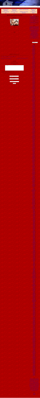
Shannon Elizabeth (33, 344)
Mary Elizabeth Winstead (34, 277)
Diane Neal (33, 142)
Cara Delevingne (33, 108)
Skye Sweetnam (34, 348)
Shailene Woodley (33, 342)
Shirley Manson (34, 346)
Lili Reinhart (34, 261)
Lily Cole (34, 262)
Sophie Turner (34, 354)
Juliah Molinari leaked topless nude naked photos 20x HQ (34, 29)
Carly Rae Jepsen (33, 110)
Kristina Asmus (34, 247)
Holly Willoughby (33, 185)
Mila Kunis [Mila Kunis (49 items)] (36, 386)
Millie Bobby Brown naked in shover (34, 32)
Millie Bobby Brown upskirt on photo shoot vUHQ (34, 34)
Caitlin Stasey (34, 102)
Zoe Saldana (34, 374)
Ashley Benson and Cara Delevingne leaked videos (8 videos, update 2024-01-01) (34, 17)
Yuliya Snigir (34, 371)
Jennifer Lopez (33, 203)
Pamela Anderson (33, 311)
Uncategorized (34, 366)
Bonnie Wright (33, 96)
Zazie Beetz (34, 372)
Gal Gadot (33, 170)
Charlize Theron (33, 118)
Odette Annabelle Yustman (34, 307)
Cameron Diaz (33, 103)
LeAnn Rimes (34, 257)
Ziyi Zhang (34, 373)
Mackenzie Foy (34, 269)
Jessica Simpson (33, 208)
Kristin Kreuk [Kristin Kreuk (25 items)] (36, 385)
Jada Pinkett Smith (33, 191)
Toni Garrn (34, 364)
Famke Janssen (33, 167)
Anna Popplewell (33, 78)
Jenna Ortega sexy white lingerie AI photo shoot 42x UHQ (34, 26)
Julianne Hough (34, 220)
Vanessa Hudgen (33, 367)
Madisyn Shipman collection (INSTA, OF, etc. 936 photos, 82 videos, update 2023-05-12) (34, 22)
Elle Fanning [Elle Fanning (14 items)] (37, 380)
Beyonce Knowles (33, 93)
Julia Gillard (34, 217)
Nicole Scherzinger (33, 304)
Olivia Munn (34, 309)
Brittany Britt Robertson (34, 100)
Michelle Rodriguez (34, 285)
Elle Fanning (33, 151)
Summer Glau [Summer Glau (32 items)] (35, 389)
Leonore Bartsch (34, 260)
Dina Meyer (34, 143)
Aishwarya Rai (33, 51)
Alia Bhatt (33, 56)
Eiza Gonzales (33, 146)
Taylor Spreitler (34, 361)
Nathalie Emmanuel (34, 301)
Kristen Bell (34, 245)
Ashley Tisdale (33, 87)
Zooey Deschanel (33, 375)
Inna (33, 187)
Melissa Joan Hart (34, 282)
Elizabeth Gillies (33, 150)
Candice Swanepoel (33, 107)
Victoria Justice (34, 368)
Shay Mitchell (34, 345)
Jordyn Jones (34, 215)
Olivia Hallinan (34, 308)
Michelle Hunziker (33, 284)
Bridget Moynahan (33, 97)
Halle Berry (34, 177)
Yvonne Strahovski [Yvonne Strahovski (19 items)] (35, 390)
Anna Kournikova (33, 77)
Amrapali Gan (33, 69)
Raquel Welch (34, 322)
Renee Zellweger (34, 324)
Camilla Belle (34, 104)
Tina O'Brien (34, 363)
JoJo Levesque (34, 214)
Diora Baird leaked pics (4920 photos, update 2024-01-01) (34, 19)
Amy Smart (33, 71)
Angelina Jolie (33, 73)
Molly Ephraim (34, 292)
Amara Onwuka (33, 67)
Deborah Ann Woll (33, 138)
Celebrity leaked (34, 15)
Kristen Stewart (34, 246)
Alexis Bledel (34, 54)
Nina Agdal (34, 306)
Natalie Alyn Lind (34, 298)
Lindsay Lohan (34, 264)
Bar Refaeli (33, 89)
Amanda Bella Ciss (33, 64)
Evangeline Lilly (33, 166)
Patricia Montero (34, 313)
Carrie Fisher (34, 111)
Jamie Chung (34, 193)
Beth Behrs (34, 92)
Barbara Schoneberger (33, 90)
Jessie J (33, 209)
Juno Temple (34, 222)
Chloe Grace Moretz (33, 121)
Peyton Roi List (34, 315)
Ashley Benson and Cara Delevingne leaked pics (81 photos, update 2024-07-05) (34, 18)
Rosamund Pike (34, 327)
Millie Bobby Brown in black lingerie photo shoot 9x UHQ (34, 27)
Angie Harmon (33, 74)
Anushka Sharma (33, 82)
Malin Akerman (34, 271)
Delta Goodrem (33, 139)
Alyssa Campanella (33, 63)
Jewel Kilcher (34, 210)
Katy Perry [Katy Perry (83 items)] (36, 384)
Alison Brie (33, 59)
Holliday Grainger (33, 184)
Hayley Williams (33, 180)
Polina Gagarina (34, 317)
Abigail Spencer (33, 46)
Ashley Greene (33, 86)
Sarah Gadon (34, 337)
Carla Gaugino (33, 109)
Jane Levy (33, 194)
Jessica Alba (33, 205)
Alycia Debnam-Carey (33, 62)
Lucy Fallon (34, 267)
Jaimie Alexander (33, 192)
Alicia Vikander (33, 58)
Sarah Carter (34, 336)
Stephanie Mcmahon (34, 356)
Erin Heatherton (33, 163)
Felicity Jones (34, 168)
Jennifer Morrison (33, 204)
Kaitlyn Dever (34, 223)
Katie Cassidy (34, 233)
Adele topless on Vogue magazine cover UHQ (34, 36)
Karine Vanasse (34, 226)
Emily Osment (33, 156)
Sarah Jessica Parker (34, 338)
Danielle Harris (33, 135)
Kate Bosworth (34, 228)
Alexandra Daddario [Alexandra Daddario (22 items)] (32, 378)
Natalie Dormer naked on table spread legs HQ (6, 58)
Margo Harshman (34, 272)
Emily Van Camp (33, 157)
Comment (14, 64)
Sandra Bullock (34, 333)
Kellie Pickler (34, 238)
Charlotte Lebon (33, 119)
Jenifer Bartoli (33, 197)
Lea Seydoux (34, 256)
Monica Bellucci (34, 293)
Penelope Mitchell (33, 314)
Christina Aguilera (33, 123)
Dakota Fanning (33, 132)
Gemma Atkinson (33, 171)
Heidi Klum (33, 182)
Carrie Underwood (33, 112)
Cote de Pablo (33, 130)
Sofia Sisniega (34, 349)
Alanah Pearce (33, 52)
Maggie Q (34, 270)
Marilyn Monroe (34, 276)
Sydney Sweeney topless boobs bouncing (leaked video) (34, 31)
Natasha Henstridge (34, 300)
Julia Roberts (34, 218)
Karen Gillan (34, 225)
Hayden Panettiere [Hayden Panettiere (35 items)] (36, 382)
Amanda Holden (33, 65)
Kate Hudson (34, 229)
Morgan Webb (34, 295)
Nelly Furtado (34, 302)
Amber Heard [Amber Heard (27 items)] (33, 379)
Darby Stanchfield (33, 136)
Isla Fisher (33, 188)
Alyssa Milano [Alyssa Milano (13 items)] (35, 378)
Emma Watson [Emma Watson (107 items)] (33, 381)
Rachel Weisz (34, 321)
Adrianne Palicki (33, 49)
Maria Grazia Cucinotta (34, 273)
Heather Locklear (33, 181)
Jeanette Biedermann (33, 196)
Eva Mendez (34, 165)
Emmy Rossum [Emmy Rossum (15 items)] (36, 381)
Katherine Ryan (34, 232)
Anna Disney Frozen (33, 75)
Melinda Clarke (34, 280)
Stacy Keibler (34, 355)
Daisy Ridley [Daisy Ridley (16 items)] (32, 380)
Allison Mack (34, 60)
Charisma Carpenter (33, 117)
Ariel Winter (34, 85)
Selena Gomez (34, 341)
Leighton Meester (34, 258)
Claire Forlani (34, 127)
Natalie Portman (34, 299)
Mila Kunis (12, 56)
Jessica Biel (34, 206)
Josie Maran (34, 216)
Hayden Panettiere (33, 179)
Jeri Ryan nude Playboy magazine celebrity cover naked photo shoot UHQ (34, 37)
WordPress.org (34, 394)
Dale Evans (34, 133)
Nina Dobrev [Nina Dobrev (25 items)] (36, 387)
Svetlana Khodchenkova (34, 357)
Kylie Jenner (34, 248)
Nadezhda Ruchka (33, 296)
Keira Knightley (34, 237)
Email (14, 77)
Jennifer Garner (33, 202)
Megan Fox (34, 279)
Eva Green (33, 164)
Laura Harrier (34, 252)
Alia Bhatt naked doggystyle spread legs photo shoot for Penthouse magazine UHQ (34, 35)
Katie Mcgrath (34, 234)
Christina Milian (33, 124)
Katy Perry (34, 235)
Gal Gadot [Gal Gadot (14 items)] (33, 382)
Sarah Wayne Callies (34, 340)
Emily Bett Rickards (33, 154)
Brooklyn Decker (33, 101)
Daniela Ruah (34, 134)
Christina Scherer (33, 125)
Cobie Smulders (33, 128)
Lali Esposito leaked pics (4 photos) (32, 16)
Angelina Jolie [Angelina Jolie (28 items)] (36, 379)
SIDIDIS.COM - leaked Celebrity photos (23, 9)
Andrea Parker (33, 72)
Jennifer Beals (33, 201)
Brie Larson (34, 98)
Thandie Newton (34, 362)
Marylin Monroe (34, 278)
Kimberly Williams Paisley (34, 242)
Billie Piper (33, 94)
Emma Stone (33, 159)
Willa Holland (34, 370)
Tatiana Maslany (34, 360)
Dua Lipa (33, 145)
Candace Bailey (33, 105)
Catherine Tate (33, 115)
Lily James (34, 263)
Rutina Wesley (34, 331)
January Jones (33, 195)
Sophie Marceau (34, 353)
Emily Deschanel (33, 155)
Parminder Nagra (34, 312)
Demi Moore (34, 140)
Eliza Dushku (33, 149)
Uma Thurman (34, 365)
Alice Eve (33, 57)
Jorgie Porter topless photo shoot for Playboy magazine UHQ (34, 38)
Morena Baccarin (34, 294)
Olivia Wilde (34, 310)
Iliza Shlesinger (33, 186)
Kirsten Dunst (34, 243)
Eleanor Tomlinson (33, 147)
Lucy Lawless (34, 268)
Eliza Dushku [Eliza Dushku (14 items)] (34, 380)
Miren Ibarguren (34, 290)
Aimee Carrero (33, 50)
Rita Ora (34, 326)
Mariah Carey (34, 275)
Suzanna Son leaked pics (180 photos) (33, 20)
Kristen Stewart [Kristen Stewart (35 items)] (33, 385)
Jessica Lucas (34, 207)
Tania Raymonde (34, 359)
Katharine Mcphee (33, 231)
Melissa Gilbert (34, 281)
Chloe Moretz (34, 122)
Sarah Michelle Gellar (34, 339)
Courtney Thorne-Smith (34, 131)
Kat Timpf (34, 227)
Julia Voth (34, 219)
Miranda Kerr (34, 289)
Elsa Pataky (34, 153)
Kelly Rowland (34, 239)
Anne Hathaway (33, 81)
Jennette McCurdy (33, 200)
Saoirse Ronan (34, 334)
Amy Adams (34, 70)
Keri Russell (34, 240)
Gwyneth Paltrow (33, 176)
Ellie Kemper (34, 152)
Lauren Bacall (34, 255)
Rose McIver (34, 330)
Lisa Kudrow (34, 265)
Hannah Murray (33, 178)
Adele (33, 47)
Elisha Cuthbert (33, 148)
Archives (31, 42)
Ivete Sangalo (34, 189)
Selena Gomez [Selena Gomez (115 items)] (35, 388)
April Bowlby (34, 83)
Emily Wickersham (33, 158)
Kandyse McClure (34, 224)
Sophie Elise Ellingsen (34, 352)
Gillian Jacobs (34, 174)
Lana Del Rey (34, 250)
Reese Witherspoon (34, 323)
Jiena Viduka (34, 211)
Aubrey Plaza (34, 88)
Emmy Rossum (33, 161)
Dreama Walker (33, 144)
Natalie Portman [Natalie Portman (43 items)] (33, 387)
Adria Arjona (34, 48)
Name (14, 74)
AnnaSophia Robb (33, 80)
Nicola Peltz (34, 303)
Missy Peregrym (34, 291)
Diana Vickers (33, 141)
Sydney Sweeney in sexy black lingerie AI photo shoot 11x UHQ (34, 28)
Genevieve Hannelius (33, 172)
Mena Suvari (34, 283)
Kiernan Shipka (34, 241)
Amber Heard (33, 68)
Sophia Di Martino (33, 351)
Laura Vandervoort (33, 254)
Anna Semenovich (33, 79)
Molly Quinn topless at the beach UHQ (34, 33)
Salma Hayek (34, 332)
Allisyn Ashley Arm (33, 61)
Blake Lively (34, 95)
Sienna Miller (34, 347)
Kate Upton (34, 230)
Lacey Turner (34, 249)
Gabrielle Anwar (33, 169)
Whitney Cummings (34, 369)
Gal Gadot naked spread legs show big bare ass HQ (22, 58)
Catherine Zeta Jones (33, 116)
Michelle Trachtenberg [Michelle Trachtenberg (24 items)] (32, 386)
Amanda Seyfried (33, 66)
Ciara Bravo (34, 126)
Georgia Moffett (33, 173)
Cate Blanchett (33, 113)
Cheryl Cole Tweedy (33, 120)
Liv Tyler (34, 266)
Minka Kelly (34, 288)
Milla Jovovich (34, 287)
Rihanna (34, 325)
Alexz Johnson (33, 55)
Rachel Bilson (34, 318)
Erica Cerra (33, 162)
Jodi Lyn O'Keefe (34, 212)
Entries (34, 393)
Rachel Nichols (34, 319)
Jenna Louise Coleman (33, 199)
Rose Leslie (34, 329)
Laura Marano (34, 253)
